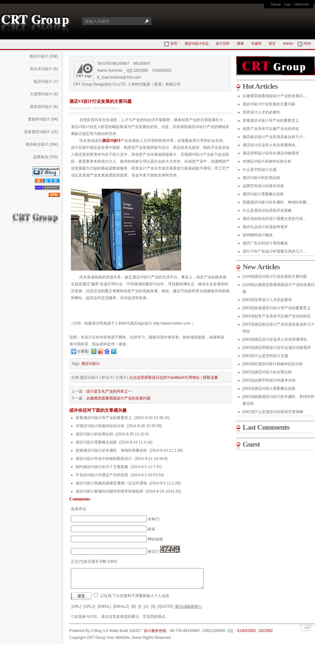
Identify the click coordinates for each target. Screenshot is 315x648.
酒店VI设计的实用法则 (94, 434)
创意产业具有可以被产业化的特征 (271, 128)
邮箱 (151, 529)
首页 (173, 43)
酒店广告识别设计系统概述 (265, 243)
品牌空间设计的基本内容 (263, 186)
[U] (146, 610)
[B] (133, 610)
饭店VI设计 (46, 81)
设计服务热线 (155, 634)
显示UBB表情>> (188, 610)
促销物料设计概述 (258, 235)
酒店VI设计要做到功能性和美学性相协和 (109, 491)
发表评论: (79, 509)
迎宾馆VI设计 (44, 106)
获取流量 (210, 377)
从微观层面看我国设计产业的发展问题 (118, 398)
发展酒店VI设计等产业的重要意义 (104, 418)
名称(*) (153, 519)
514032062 (246, 634)
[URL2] (89, 610)
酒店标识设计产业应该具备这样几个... (274, 137)
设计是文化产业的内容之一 (109, 391)
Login (287, 4)
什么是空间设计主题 (260, 169)
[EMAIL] (104, 610)
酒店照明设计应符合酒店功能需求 (271, 153)
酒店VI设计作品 (197, 43)
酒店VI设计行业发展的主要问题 (269, 104)
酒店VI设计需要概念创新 (96, 442)
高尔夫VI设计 (44, 69)
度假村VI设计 (43, 119)
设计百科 (223, 43)
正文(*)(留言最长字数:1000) (94, 561)
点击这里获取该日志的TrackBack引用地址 (164, 377)
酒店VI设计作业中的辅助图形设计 (104, 458)
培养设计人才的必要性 (261, 112)
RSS (307, 43)
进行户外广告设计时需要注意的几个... (274, 251)
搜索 (240, 43)
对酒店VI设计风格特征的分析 (100, 426)
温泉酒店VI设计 (41, 132)
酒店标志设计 (42, 144)
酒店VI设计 (43, 56)
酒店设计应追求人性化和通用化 (269, 145)
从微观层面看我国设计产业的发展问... (274, 96)
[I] (139, 610)
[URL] (76, 610)
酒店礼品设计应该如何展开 (265, 227)
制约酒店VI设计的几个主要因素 (102, 467)
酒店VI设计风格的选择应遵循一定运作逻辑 (111, 483)
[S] (153, 610)
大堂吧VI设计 (44, 94)
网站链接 (155, 539)
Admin (288, 43)
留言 (272, 43)
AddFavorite (301, 4)
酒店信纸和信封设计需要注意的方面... (274, 218)
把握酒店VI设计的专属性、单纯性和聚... (276, 202)
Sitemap (276, 4)
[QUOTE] (165, 610)
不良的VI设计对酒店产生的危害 (102, 475)
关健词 (256, 43)
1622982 (265, 634)
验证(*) (153, 551)
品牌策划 (45, 157)
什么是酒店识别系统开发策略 (267, 210)
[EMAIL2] (121, 610)
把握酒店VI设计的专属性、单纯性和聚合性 (111, 450)
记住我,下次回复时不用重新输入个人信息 (134, 599)
